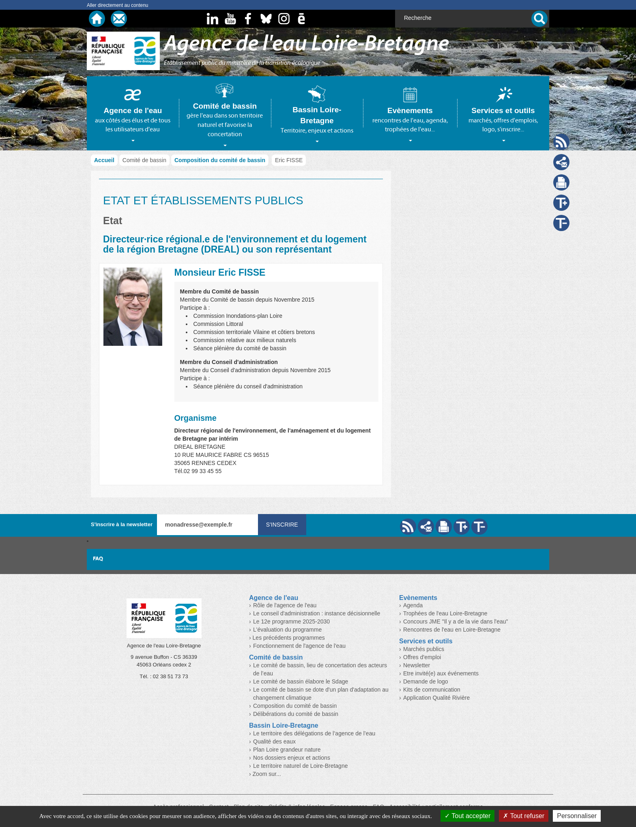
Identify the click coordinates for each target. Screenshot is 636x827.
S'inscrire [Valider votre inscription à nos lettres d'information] (282, 524)
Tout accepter (467, 815)
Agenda (413, 605)
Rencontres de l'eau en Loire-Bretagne (452, 629)
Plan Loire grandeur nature (287, 749)
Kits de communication (431, 689)
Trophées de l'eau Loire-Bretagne (445, 613)
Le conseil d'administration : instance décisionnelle (316, 613)
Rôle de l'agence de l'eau (284, 605)
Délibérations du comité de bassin (295, 714)
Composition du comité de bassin (219, 160)
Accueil (104, 160)
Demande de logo (425, 681)
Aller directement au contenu (117, 5)
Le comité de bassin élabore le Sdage (300, 681)
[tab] (133, 113)
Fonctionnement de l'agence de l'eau (299, 646)
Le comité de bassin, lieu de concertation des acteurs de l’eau (320, 669)
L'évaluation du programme (287, 629)
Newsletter (416, 665)
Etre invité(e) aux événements (441, 673)
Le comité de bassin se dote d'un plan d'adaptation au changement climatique (321, 693)
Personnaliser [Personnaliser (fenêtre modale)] (577, 815)
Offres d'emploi (422, 657)
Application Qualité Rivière (436, 697)
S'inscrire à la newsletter (122, 524)
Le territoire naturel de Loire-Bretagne (300, 766)
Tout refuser (523, 815)
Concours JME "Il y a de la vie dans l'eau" (455, 621)
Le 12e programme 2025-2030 (291, 621)
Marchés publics (423, 649)
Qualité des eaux (274, 741)
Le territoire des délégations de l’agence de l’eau (314, 733)
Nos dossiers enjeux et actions (291, 757)
